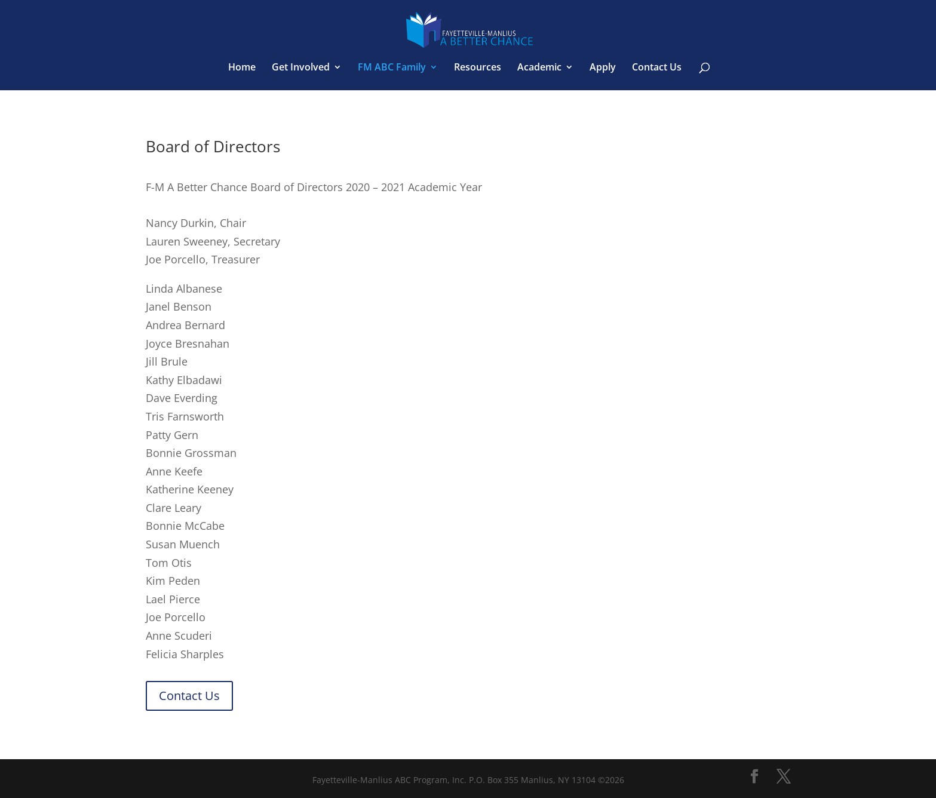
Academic (539, 68)
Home (242, 68)
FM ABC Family (392, 68)
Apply (603, 68)
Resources (477, 68)
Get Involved (301, 68)
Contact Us (657, 68)
